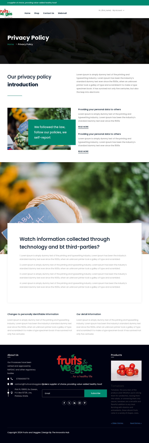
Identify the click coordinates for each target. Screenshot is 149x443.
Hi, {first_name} (105, 10)
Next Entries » (136, 423)
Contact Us (48, 13)
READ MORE (83, 127)
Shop (36, 13)
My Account (117, 10)
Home (27, 13)
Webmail (62, 13)
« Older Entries (117, 423)
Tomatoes (117, 386)
